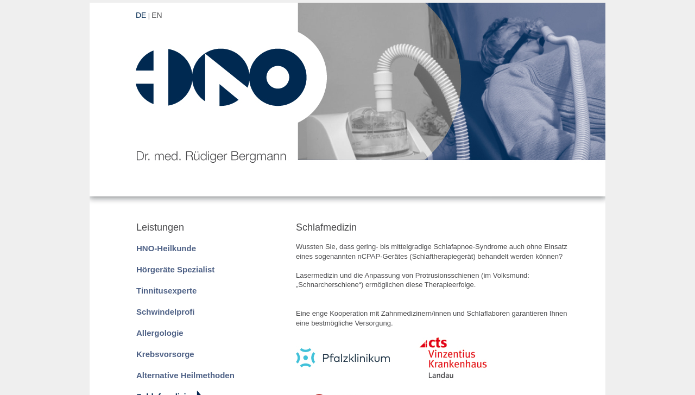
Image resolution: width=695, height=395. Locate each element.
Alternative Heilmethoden (185, 375)
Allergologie (160, 332)
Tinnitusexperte (166, 290)
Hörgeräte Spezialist (175, 269)
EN (156, 15)
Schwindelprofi (165, 311)
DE (141, 15)
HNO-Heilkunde (166, 248)
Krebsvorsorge (165, 354)
